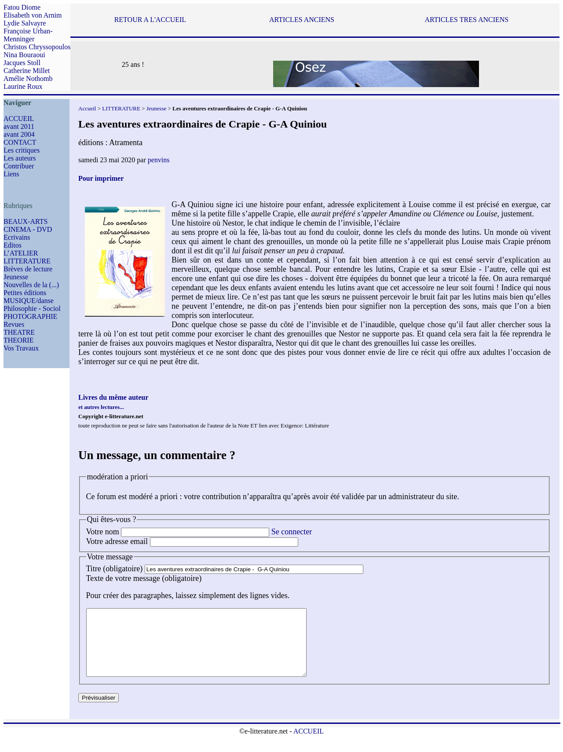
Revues (14, 324)
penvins (159, 160)
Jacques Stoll (22, 62)
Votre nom (102, 531)
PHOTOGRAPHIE (30, 316)
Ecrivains (17, 237)
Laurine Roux (23, 86)
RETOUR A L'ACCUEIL (150, 19)
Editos (13, 245)
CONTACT (20, 142)
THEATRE (19, 332)
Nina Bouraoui (24, 54)
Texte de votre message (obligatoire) (144, 578)
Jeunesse (16, 277)
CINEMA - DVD (28, 229)
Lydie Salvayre (25, 23)
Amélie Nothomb (28, 78)
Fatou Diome (22, 7)
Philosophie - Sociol (32, 308)
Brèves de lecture (28, 269)
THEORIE (18, 340)
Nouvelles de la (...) (31, 284)
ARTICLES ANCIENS (301, 19)
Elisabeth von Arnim (33, 15)
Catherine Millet (27, 70)
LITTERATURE (27, 261)
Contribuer (19, 166)
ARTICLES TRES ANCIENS (466, 19)
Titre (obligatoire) (114, 568)
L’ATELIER (21, 253)
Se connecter (291, 531)
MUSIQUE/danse (29, 300)
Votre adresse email (117, 541)
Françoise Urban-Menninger (28, 35)
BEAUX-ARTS (26, 221)
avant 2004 (19, 134)
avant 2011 (19, 126)
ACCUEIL (19, 118)
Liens (11, 174)
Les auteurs (20, 158)
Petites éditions (25, 292)
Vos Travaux (21, 348)
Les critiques (22, 150)
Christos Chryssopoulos (37, 47)
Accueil (87, 108)
